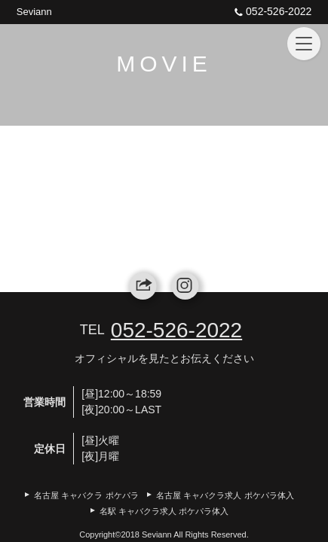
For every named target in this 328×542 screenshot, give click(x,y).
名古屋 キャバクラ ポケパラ (86, 495)
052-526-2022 (271, 11)
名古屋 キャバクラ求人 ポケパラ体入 (224, 495)
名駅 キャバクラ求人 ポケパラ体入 (164, 511)
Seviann (34, 11)
